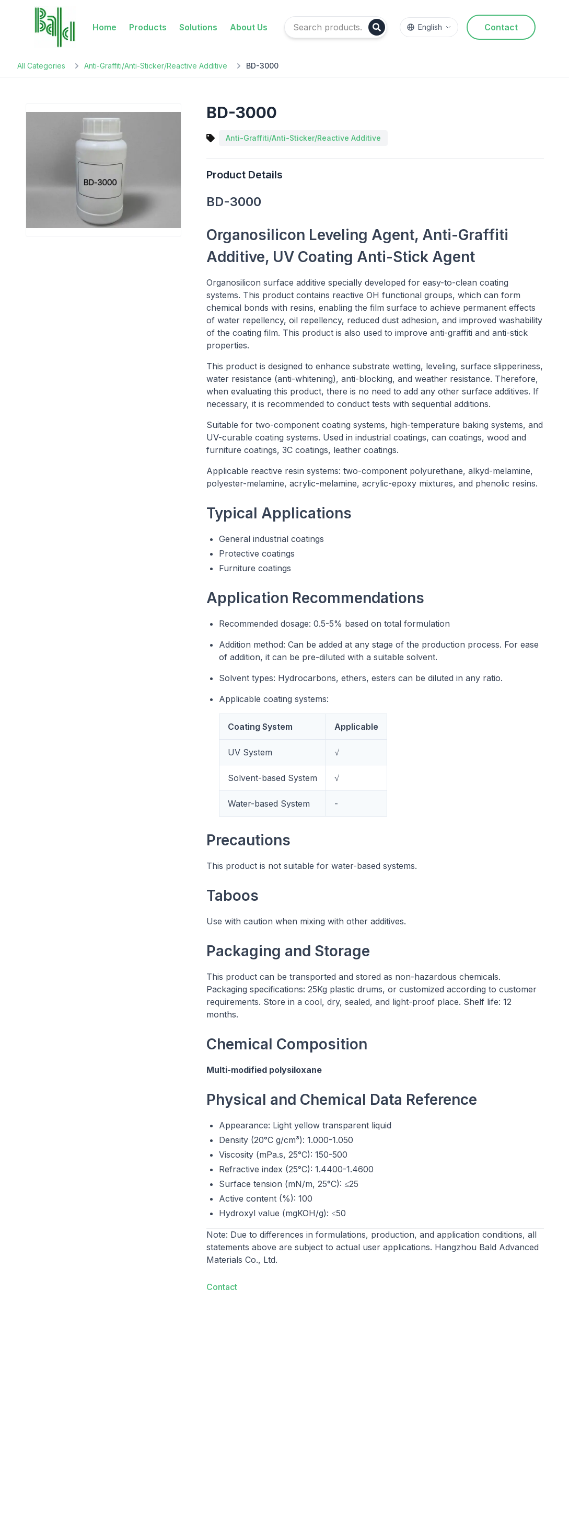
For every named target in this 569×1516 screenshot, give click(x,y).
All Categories (41, 65)
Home (104, 27)
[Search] (376, 27)
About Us (249, 27)
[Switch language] (429, 27)
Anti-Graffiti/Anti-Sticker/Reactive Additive (155, 65)
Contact (501, 27)
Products (148, 27)
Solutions (198, 27)
